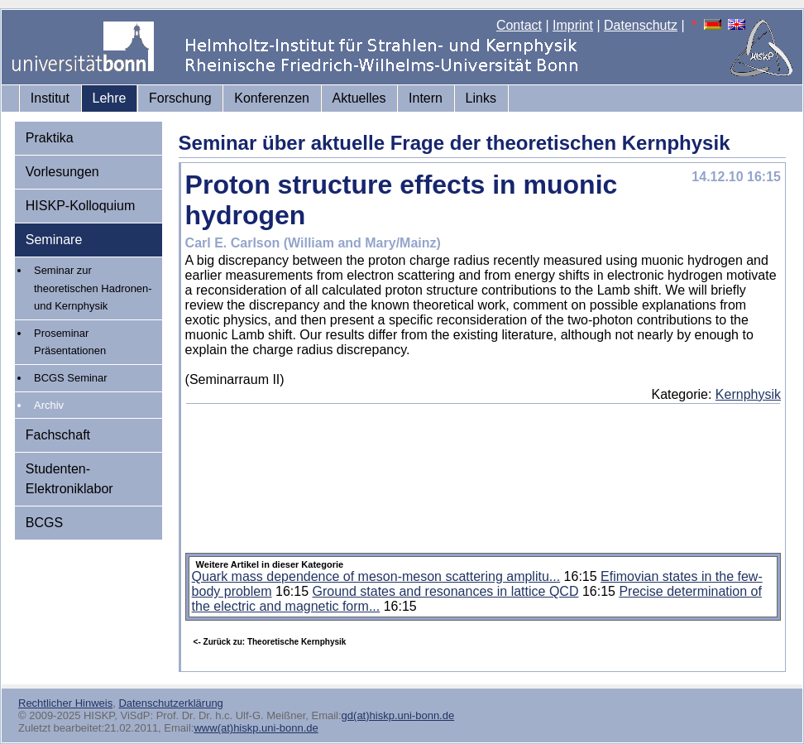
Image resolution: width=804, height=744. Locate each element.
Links (481, 98)
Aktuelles (359, 98)
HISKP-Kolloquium (81, 206)
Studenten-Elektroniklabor (69, 479)
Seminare (54, 240)
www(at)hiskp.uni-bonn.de (256, 728)
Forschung (180, 98)
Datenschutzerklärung (170, 703)
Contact (519, 25)
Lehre (110, 98)
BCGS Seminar (71, 378)
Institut (50, 98)
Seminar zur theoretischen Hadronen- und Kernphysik (93, 288)
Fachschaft (58, 435)
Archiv (49, 405)
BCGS (44, 523)
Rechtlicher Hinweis (65, 703)
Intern (426, 98)
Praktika (50, 138)
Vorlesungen (62, 172)
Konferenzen (271, 98)
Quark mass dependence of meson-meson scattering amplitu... (376, 576)
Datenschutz (640, 25)
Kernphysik (748, 394)
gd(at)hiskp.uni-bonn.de (398, 715)
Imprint (573, 25)
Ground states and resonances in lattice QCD (445, 591)
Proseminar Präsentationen (70, 342)
